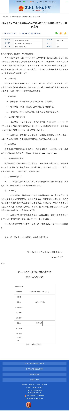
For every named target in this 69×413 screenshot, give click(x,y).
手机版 (39, 2)
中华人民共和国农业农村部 (34, 371)
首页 (11, 17)
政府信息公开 (18, 17)
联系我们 (31, 387)
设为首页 (37, 387)
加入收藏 (44, 387)
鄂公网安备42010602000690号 (34, 398)
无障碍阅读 (17, 2)
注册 (54, 2)
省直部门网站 (34, 382)
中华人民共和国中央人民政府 (34, 366)
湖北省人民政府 (34, 377)
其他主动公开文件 (34, 17)
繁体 (46, 2)
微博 (32, 2)
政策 (25, 17)
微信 (25, 2)
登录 (50, 2)
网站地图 (24, 387)
